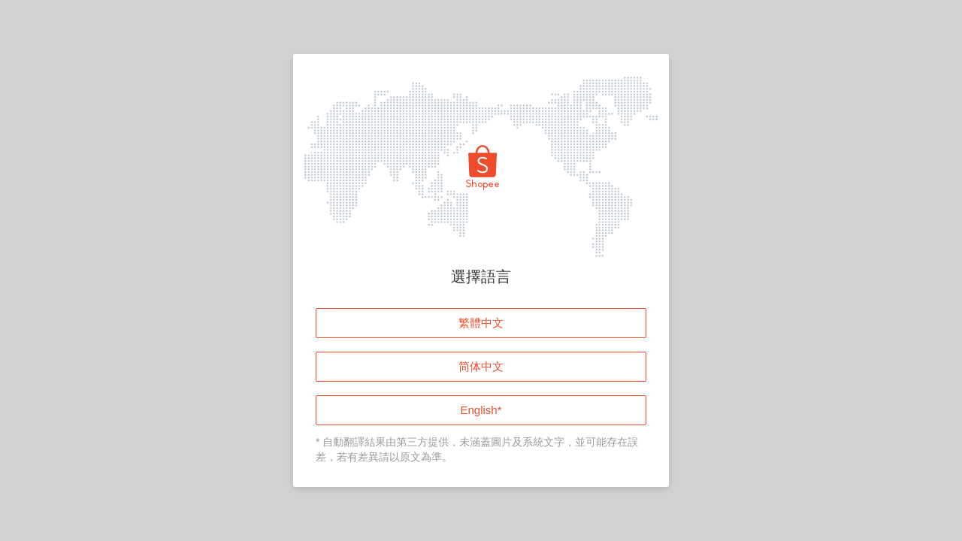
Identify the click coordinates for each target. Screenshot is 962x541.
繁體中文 (481, 322)
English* (480, 409)
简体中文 (481, 366)
